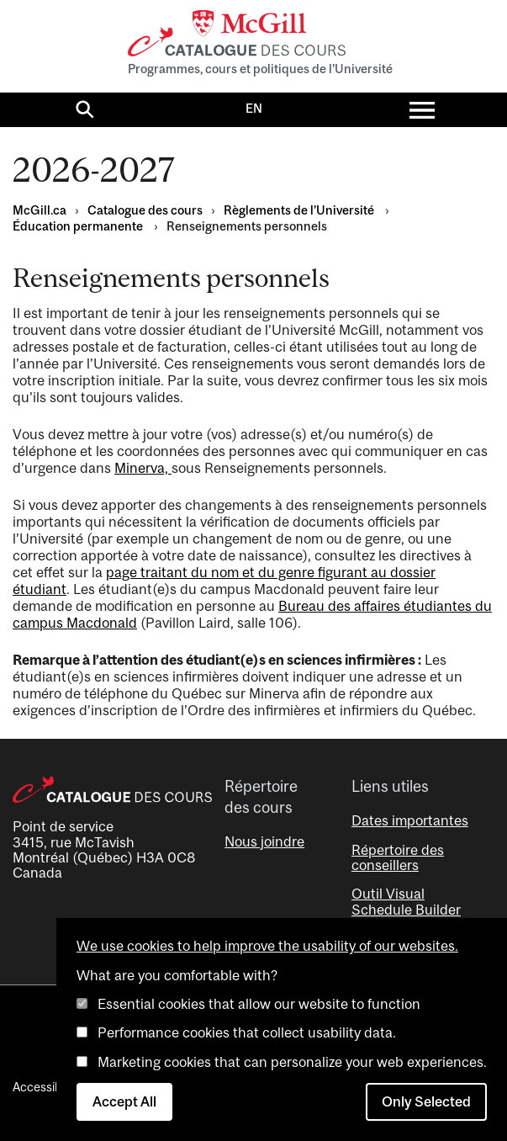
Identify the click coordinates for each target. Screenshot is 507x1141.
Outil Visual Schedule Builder (406, 901)
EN (254, 108)
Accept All (124, 1101)
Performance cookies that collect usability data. (247, 1032)
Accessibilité (46, 1087)
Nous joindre (264, 841)
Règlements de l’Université (300, 210)
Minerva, (143, 467)
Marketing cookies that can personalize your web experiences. (292, 1061)
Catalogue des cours (145, 210)
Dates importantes (409, 820)
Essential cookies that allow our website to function (259, 1003)
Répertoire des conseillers (397, 857)
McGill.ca (39, 210)
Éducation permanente (79, 226)
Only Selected (426, 1101)
